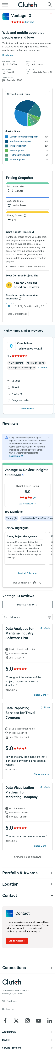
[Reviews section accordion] (27, 423)
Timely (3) (11, 518)
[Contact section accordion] (27, 895)
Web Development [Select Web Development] (17, 313)
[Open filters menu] (50, 617)
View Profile (27, 408)
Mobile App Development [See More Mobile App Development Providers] (21, 141)
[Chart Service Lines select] (27, 94)
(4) (26, 356)
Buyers (6, 1039)
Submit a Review (26, 604)
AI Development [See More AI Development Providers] (17, 150)
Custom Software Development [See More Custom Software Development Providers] (24, 137)
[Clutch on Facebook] (5, 1021)
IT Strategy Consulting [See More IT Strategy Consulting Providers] (20, 155)
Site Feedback (9, 1001)
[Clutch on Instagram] (27, 1021)
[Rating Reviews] (17, 22)
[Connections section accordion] (27, 967)
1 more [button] (43, 367)
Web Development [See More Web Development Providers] (18, 146)
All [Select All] (9, 306)
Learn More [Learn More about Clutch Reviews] (14, 456)
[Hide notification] (48, 437)
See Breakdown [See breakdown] (26, 504)
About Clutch (9, 1032)
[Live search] (50, 4)
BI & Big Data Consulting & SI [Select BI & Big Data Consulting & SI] (30, 306)
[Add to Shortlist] (51, 15)
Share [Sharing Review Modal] (47, 628)
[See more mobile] (42, 695)
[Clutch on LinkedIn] (50, 1021)
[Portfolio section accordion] (27, 873)
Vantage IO (21, 15)
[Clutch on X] (16, 1021)
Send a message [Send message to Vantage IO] (17, 941)
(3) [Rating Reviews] (34, 497)
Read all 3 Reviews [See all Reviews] (27, 573)
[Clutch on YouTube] (39, 1021)
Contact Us (7, 1009)
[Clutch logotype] (11, 982)
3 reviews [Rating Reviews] (29, 22)
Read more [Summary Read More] (7, 55)
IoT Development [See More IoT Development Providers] (17, 159)
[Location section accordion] (27, 884)
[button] (23, 617)
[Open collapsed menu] (5, 4)
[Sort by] (23, 617)
